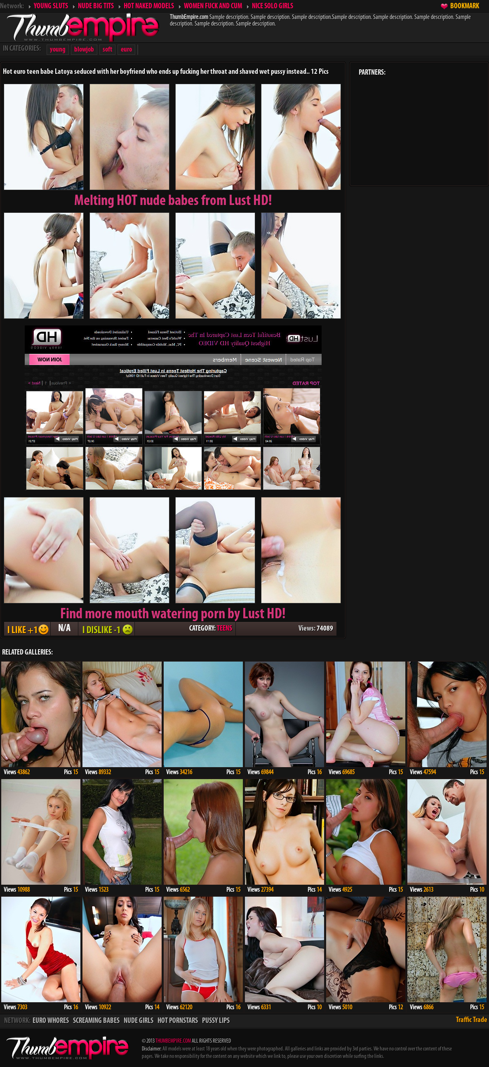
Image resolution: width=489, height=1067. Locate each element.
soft (107, 49)
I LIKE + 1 (27, 629)
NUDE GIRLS (138, 1021)
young (58, 49)
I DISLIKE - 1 (106, 629)
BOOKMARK (464, 6)
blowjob (84, 49)
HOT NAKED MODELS (149, 6)
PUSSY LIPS (216, 1021)
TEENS (224, 629)
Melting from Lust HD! (173, 201)
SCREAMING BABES (96, 1021)
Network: (12, 6)
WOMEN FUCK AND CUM (213, 6)
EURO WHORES (51, 1021)
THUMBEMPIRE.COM (173, 1041)
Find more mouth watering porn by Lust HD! (173, 614)
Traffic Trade (471, 1020)
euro (126, 49)
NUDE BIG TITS (96, 6)
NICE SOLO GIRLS (272, 6)
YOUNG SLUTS (51, 6)
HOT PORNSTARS (178, 1021)
